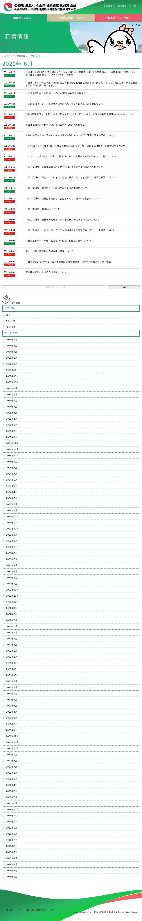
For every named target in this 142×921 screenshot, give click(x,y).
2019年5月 (11, 852)
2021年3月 (11, 718)
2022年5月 (11, 632)
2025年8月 (11, 394)
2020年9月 (11, 754)
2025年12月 (12, 370)
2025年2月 (11, 431)
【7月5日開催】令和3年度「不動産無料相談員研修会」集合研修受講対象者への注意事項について (76, 146)
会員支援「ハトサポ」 (118, 17)
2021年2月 (11, 724)
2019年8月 (11, 834)
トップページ (8, 56)
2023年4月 (11, 565)
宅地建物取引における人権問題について (46, 272)
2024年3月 (11, 498)
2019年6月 (11, 846)
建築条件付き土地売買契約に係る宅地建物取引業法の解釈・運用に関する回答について (70, 135)
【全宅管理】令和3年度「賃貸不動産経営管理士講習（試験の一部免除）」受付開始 (68, 261)
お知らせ (9, 75)
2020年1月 (11, 803)
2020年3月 (11, 791)
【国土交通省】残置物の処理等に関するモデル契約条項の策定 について (62, 219)
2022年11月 (12, 596)
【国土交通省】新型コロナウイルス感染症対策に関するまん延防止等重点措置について (70, 177)
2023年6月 (11, 553)
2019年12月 (12, 809)
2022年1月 (11, 657)
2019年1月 (11, 876)
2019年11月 (12, 815)
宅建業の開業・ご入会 (71, 17)
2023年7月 (11, 547)
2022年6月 (11, 626)
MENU (16, 303)
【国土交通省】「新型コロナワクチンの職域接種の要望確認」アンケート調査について (70, 230)
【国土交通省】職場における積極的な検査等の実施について (56, 188)
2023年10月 (12, 528)
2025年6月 (11, 406)
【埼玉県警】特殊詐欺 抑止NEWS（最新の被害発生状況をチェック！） (63, 93)
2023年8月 (11, 541)
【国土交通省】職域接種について (43, 209)
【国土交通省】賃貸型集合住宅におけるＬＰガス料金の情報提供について (63, 198)
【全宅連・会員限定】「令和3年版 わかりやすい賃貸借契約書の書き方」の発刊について (71, 156)
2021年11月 (12, 669)
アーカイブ (10, 333)
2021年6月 (11, 699)
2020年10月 (12, 748)
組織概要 (110, 6)
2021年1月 (11, 730)
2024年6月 (11, 480)
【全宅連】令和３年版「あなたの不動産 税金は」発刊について (59, 240)
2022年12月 (12, 590)
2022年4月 (11, 638)
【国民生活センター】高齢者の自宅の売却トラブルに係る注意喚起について (64, 104)
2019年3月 (11, 864)
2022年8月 (11, 614)
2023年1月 (11, 583)
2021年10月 (12, 675)
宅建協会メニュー (23, 18)
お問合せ (122, 6)
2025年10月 (12, 382)
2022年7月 (11, 620)
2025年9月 (11, 388)
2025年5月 (11, 413)
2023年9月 (11, 535)
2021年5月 (11, 705)
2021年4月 (11, 712)
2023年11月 (12, 522)
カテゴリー (10, 308)
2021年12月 (12, 663)
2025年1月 (11, 437)
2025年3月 (11, 425)
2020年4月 (11, 785)
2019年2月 (11, 870)
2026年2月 (11, 358)
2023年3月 (11, 571)
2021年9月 (11, 681)
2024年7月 (11, 474)
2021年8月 (11, 687)
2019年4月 (11, 858)
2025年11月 (12, 376)
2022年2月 (11, 651)
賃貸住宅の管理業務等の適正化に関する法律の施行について (56, 125)
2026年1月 (11, 364)
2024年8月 (11, 467)
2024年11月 (12, 449)
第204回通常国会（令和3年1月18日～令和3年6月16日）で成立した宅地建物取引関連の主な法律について (80, 114)
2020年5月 (11, 779)
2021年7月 (11, 693)
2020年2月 (11, 797)
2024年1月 (11, 510)
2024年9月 (11, 461)
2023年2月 (11, 577)
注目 (8, 314)
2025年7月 (11, 400)
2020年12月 (12, 736)
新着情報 (21, 56)
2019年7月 (11, 840)
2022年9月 (11, 608)
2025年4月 (11, 419)
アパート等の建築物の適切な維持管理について (50, 251)
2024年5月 (11, 486)
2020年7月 (11, 767)
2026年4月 (11, 345)
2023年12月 (12, 516)
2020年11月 (12, 742)
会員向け (9, 117)
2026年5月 (11, 339)
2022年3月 (11, 644)
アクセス (133, 6)
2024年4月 (11, 492)
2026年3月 (11, 351)
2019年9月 (11, 828)
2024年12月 (12, 443)
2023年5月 (11, 559)
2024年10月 (12, 455)
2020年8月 (11, 760)
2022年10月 (12, 602)
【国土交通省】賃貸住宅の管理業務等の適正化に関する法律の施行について (64, 167)
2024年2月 (11, 504)
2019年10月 (12, 821)
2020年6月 (11, 773)
